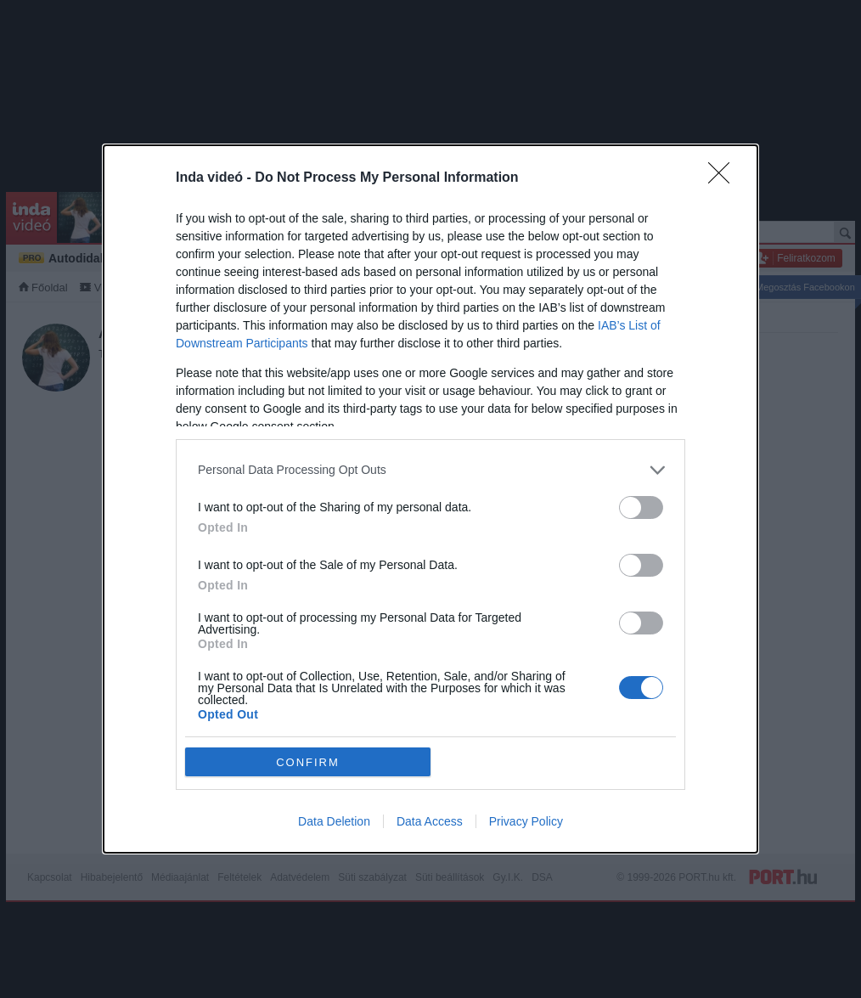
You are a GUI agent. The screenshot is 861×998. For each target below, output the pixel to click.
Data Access (430, 821)
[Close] (724, 178)
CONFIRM (308, 761)
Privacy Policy (526, 821)
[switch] (641, 507)
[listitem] (430, 470)
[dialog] (430, 499)
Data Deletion (334, 821)
